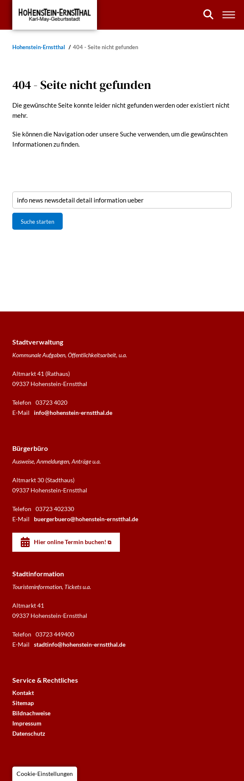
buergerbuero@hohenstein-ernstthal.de (86, 519)
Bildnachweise (31, 713)
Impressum (27, 723)
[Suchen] (208, 14)
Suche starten (37, 221)
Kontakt (23, 692)
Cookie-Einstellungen (45, 773)
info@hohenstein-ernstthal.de (73, 412)
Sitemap (23, 702)
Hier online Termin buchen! (70, 541)
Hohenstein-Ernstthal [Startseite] (39, 47)
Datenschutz (28, 733)
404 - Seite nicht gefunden (105, 47)
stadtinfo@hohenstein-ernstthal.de (79, 644)
